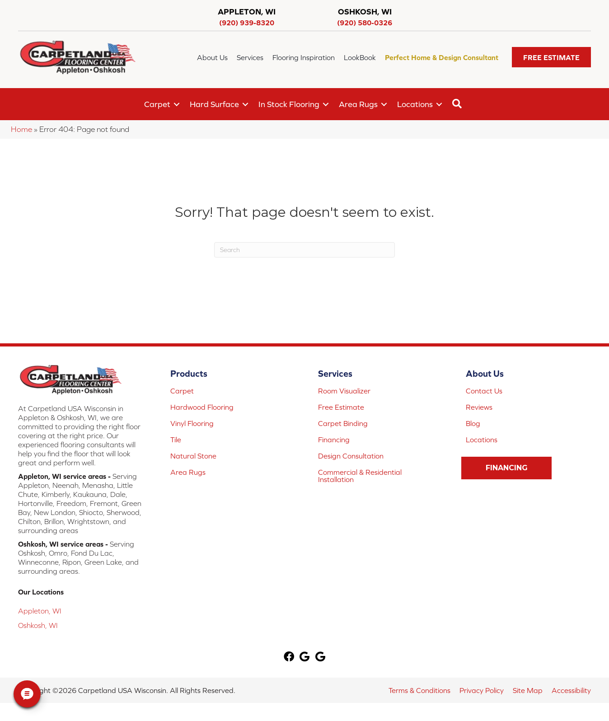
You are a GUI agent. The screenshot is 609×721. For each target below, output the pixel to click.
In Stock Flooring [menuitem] (288, 104)
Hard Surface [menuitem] (214, 104)
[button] (551, 57)
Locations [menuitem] (415, 104)
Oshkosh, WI (38, 625)
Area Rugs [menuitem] (358, 104)
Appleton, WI (39, 611)
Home (21, 129)
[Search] (304, 250)
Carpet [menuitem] (157, 104)
